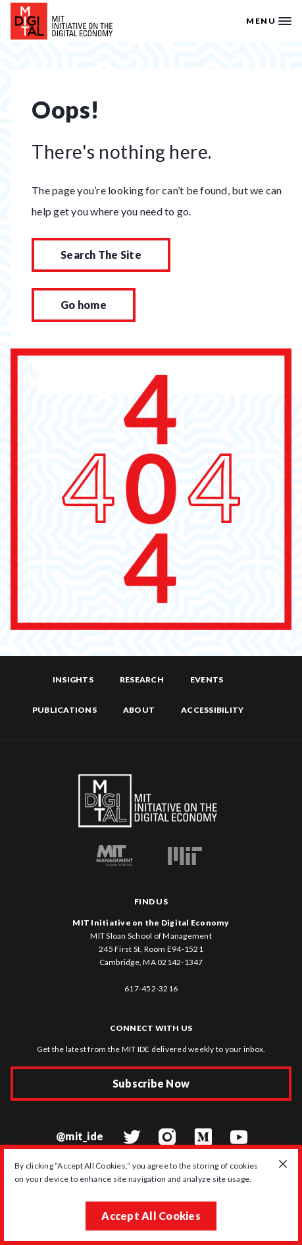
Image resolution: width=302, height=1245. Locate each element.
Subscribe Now (151, 1083)
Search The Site (101, 254)
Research (142, 679)
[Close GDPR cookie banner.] (283, 1164)
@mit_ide (79, 1136)
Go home (84, 304)
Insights (73, 679)
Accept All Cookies (151, 1215)
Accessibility (212, 710)
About (139, 710)
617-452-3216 (151, 988)
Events (207, 679)
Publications (64, 710)
